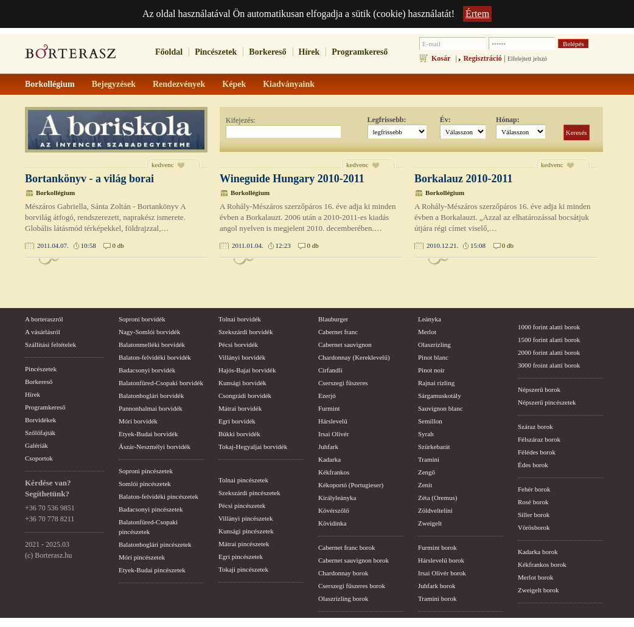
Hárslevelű (332, 421)
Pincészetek (216, 52)
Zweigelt (430, 523)
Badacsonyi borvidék (147, 370)
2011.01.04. (247, 245)
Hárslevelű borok (441, 560)
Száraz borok (535, 426)
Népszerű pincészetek (547, 402)
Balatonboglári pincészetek (155, 544)
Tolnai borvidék (239, 319)
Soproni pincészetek (146, 471)
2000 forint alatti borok (549, 352)
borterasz (70, 55)
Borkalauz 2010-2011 (463, 179)
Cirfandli (330, 370)
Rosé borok (533, 501)
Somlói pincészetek (145, 483)
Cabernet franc (338, 331)
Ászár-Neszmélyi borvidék (154, 446)
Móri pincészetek (142, 557)
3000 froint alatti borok (549, 365)
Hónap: (508, 119)
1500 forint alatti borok (549, 339)
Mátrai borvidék (240, 408)
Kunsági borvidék (242, 382)
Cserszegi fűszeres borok (351, 585)
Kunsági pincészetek (246, 531)
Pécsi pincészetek (241, 505)
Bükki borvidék (239, 433)
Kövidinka (332, 523)
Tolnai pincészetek (243, 480)
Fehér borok (534, 489)
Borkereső (267, 52)
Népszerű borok (539, 389)
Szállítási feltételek (50, 344)
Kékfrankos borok (542, 564)
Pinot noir (431, 370)
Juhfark (328, 446)
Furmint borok (437, 547)
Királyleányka (337, 497)
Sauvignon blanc (440, 408)
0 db (118, 245)
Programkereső (360, 52)
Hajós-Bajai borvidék (247, 370)
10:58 (88, 245)
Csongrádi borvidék (244, 395)
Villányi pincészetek (245, 518)
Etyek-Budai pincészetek (152, 570)
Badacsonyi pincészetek (151, 509)
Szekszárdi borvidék (245, 331)
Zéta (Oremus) (437, 497)
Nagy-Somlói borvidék (149, 331)
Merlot (427, 331)
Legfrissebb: (387, 119)
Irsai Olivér (333, 433)
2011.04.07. (53, 245)
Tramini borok (437, 598)
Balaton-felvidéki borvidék (155, 357)
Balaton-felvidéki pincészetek (158, 496)
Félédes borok (537, 452)
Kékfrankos (333, 472)
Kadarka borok (538, 551)
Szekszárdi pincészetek (249, 492)
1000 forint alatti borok (549, 327)
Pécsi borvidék (238, 344)
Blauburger (333, 319)
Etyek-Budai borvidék (148, 433)
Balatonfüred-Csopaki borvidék (161, 382)
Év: (445, 119)
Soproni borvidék (142, 319)
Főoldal (169, 52)
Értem (477, 14)
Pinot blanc (433, 357)
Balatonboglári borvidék (151, 395)
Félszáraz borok (539, 439)
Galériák (36, 445)
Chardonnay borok (343, 573)
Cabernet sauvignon (345, 344)
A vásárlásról (42, 331)
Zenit (425, 484)
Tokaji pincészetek (243, 569)
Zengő (426, 472)
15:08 (478, 245)
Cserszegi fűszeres (343, 382)
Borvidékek (40, 419)
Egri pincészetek (240, 556)
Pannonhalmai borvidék (151, 408)
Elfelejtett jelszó (527, 58)
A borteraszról (44, 319)
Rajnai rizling (436, 382)
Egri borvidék (237, 421)
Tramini (428, 459)
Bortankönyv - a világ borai (89, 179)
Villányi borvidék (241, 357)
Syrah (426, 433)
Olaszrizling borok (343, 598)
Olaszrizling (434, 344)
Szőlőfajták (40, 432)
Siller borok (533, 514)
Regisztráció (482, 58)
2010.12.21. (442, 245)
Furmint (329, 408)
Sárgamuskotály (439, 395)
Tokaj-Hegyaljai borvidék (252, 446)
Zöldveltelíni (435, 510)
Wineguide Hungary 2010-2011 (292, 179)
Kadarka (329, 459)
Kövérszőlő (333, 510)
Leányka (429, 319)
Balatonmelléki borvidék (152, 344)
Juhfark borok (436, 585)
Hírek (309, 52)
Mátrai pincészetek (243, 543)
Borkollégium (55, 192)
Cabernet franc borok (346, 547)
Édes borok (533, 464)
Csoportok (39, 458)
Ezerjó (327, 395)
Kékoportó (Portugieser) (350, 484)
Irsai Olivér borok (442, 573)
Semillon (430, 421)
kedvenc (163, 164)
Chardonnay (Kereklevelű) (354, 357)
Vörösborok (534, 527)
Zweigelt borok (538, 590)
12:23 (283, 245)
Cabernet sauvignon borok (353, 560)
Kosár (440, 58)
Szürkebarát (434, 446)
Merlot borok (535, 577)
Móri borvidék (138, 421)
